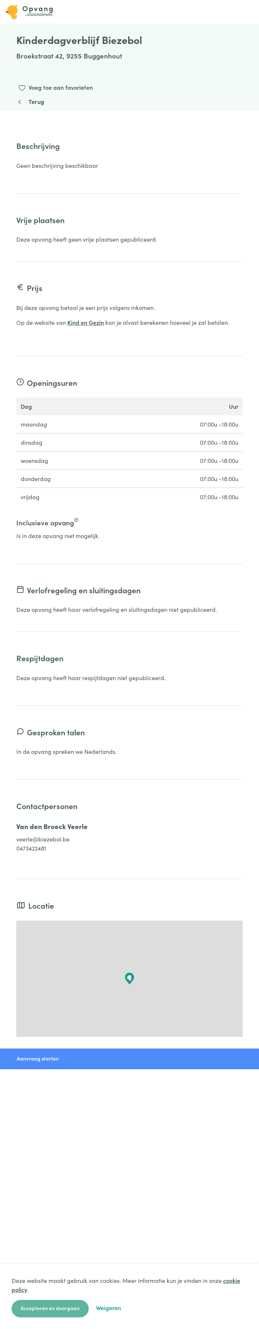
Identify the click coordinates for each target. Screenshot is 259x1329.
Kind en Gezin (85, 322)
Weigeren (108, 1308)
